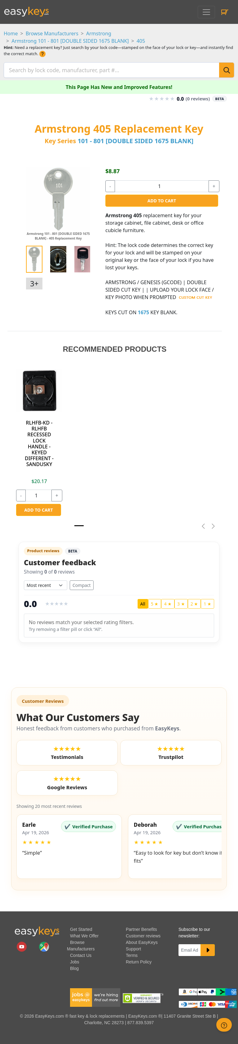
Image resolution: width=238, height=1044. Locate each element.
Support (133, 947)
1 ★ (207, 602)
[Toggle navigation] (206, 12)
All (142, 602)
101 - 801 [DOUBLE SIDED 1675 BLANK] (135, 139)
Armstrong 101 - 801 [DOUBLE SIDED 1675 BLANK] (70, 40)
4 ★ (168, 602)
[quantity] (162, 184)
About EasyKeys (142, 940)
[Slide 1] (79, 523)
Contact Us (80, 953)
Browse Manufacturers (52, 33)
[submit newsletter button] (208, 948)
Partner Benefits (141, 927)
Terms (132, 953)
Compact (82, 583)
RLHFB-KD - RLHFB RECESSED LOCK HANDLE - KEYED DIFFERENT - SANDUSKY (39, 441)
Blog (74, 966)
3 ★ (181, 602)
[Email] (189, 948)
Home (11, 33)
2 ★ (194, 602)
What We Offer (84, 934)
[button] (69, 845)
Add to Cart (162, 199)
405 (141, 40)
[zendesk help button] (224, 1025)
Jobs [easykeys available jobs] (74, 960)
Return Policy (139, 960)
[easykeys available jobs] (95, 995)
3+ (34, 281)
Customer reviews (143, 934)
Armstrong (98, 33)
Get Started (81, 927)
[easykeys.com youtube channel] (22, 944)
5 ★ (155, 602)
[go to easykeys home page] (37, 929)
